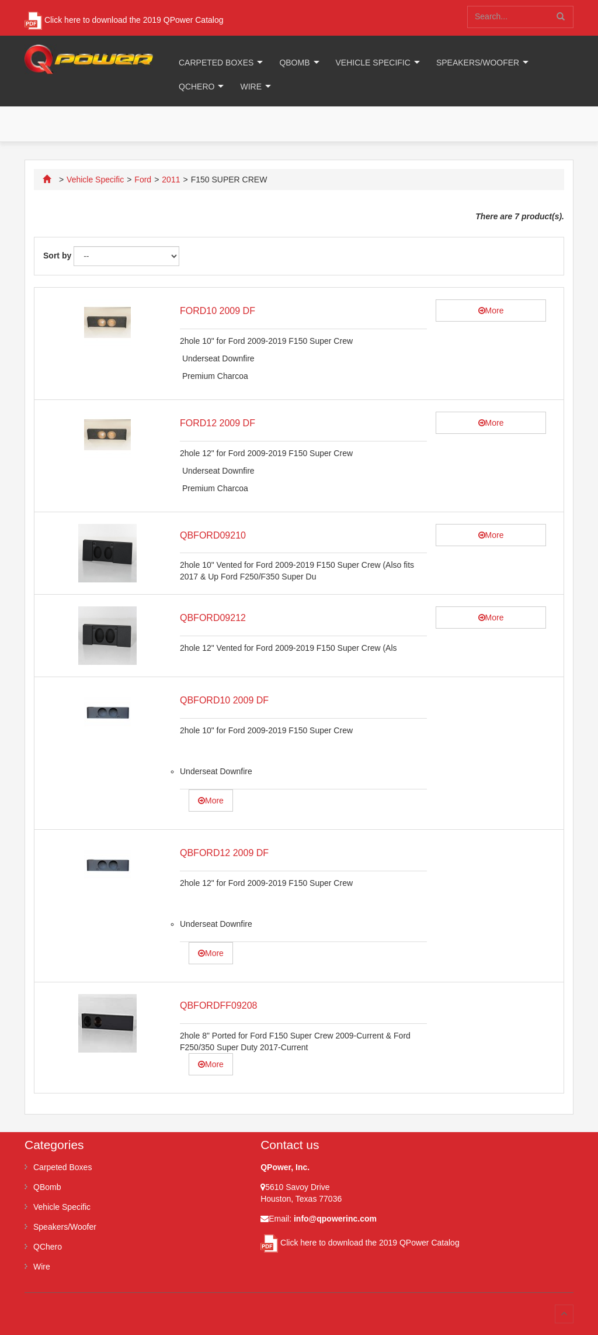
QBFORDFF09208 (218, 1005)
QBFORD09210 (213, 535)
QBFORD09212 (213, 618)
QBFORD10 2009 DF (224, 700)
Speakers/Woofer (477, 62)
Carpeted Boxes (216, 62)
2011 (171, 179)
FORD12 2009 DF (217, 423)
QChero (196, 86)
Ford (142, 179)
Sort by (57, 255)
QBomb (294, 62)
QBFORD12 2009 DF (224, 853)
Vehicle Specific (373, 62)
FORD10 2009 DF (217, 311)
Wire (251, 86)
